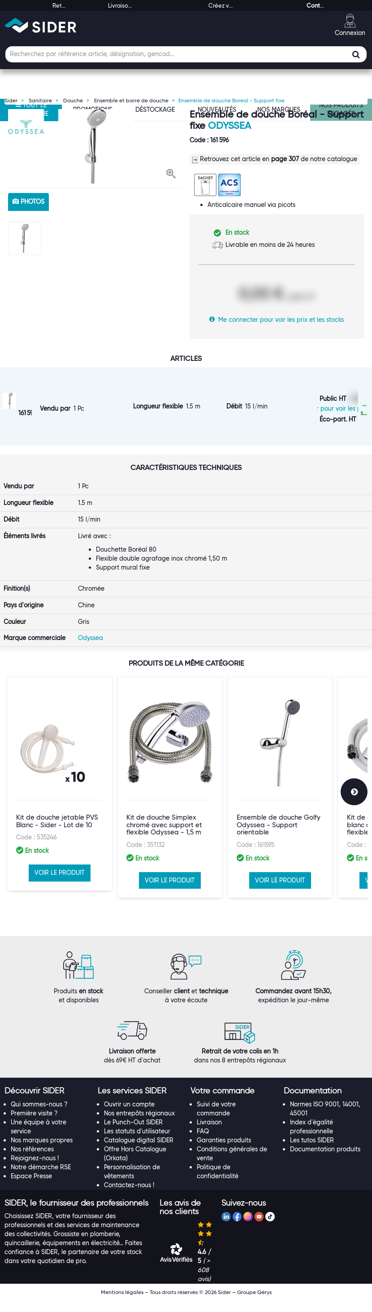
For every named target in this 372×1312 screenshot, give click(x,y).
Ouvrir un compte (129, 1116)
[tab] (46, 1102)
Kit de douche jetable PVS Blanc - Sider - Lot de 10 (57, 852)
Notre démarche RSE (41, 1179)
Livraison (209, 1134)
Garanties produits (224, 1152)
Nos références (32, 1161)
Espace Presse (31, 1188)
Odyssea (229, 125)
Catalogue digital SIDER (138, 1152)
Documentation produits (325, 1161)
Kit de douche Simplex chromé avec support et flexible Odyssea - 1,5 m (164, 856)
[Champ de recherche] (186, 54)
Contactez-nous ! (129, 1197)
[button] (171, 174)
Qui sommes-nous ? (39, 1116)
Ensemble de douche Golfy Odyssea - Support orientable (278, 856)
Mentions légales (122, 1303)
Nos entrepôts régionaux (139, 1125)
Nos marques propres (42, 1152)
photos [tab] (28, 201)
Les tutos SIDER (312, 1152)
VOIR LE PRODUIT (60, 904)
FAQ (203, 1143)
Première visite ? (34, 1125)
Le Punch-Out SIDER (133, 1134)
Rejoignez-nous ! (35, 1170)
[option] (95, 146)
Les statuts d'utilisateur (137, 1143)
